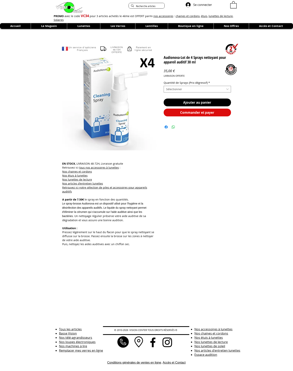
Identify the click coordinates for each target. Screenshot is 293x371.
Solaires (59, 20)
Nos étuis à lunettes (75, 175)
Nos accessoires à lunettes (213, 329)
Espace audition (205, 355)
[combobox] (197, 89)
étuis (204, 16)
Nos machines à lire (73, 346)
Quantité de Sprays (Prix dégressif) (187, 82)
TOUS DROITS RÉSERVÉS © (162, 330)
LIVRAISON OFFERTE (174, 75)
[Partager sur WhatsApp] (173, 127)
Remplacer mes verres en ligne (81, 350)
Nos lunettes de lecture (77, 179)
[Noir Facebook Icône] (152, 342)
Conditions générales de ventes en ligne (134, 362)
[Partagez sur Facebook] (166, 127)
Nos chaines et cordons (77, 171)
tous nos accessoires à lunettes (99, 167)
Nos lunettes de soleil (209, 346)
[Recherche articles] (146, 6)
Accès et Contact (174, 362)
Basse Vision (68, 333)
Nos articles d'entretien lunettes (82, 183)
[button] (233, 4)
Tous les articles (70, 329)
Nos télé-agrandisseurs (75, 337)
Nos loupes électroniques (77, 342)
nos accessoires (163, 16)
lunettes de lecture (221, 16)
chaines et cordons (188, 16)
